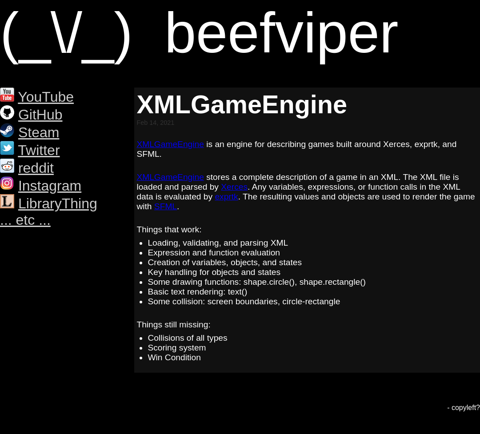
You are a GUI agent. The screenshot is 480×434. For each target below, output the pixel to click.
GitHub (40, 115)
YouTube (46, 97)
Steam (38, 132)
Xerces (234, 186)
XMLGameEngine (170, 144)
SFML (165, 206)
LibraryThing (57, 203)
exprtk (226, 196)
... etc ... (25, 220)
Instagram (49, 186)
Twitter (39, 150)
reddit (36, 168)
